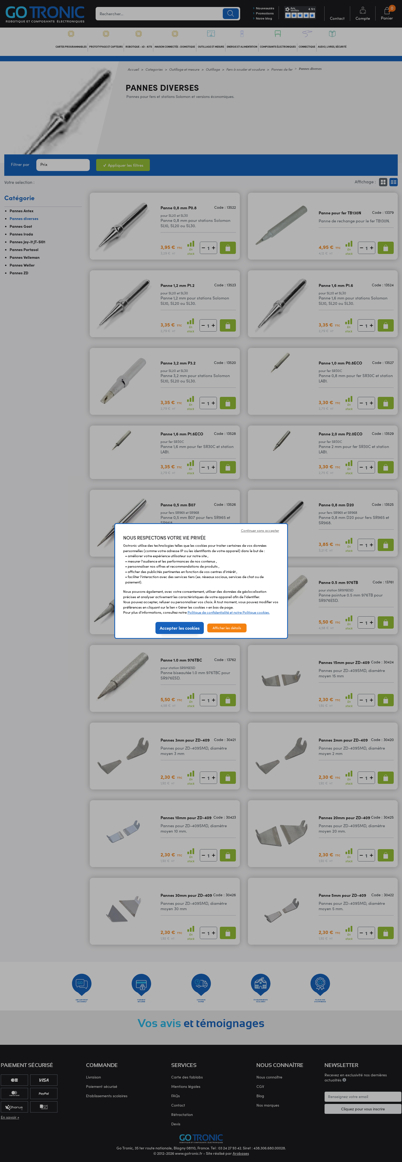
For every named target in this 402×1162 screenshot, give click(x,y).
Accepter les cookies (180, 628)
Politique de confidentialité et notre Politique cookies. (229, 612)
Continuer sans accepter (260, 530)
